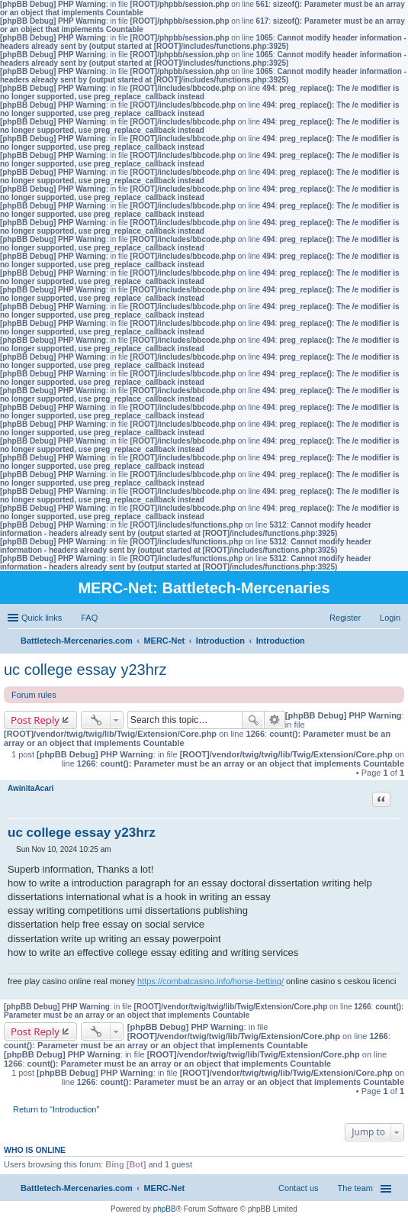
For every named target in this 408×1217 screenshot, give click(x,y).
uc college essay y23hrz (85, 669)
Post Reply (35, 720)
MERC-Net (164, 1188)
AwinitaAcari (30, 788)
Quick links (41, 617)
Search (253, 720)
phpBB (164, 1209)
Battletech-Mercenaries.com (77, 1188)
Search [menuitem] (394, 642)
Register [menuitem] (345, 617)
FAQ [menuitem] (89, 617)
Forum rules (33, 694)
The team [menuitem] (355, 1188)
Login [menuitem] (390, 617)
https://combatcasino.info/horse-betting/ (210, 981)
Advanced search (275, 720)
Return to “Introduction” (56, 1109)
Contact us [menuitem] (298, 1188)
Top (396, 991)
